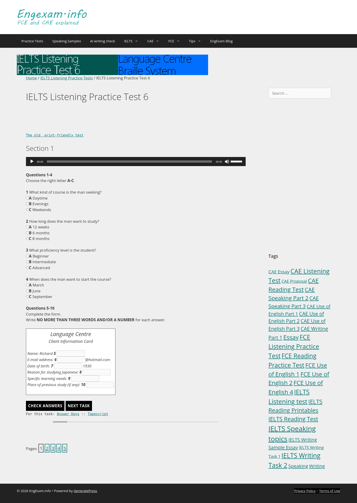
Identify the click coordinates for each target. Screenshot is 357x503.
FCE (176, 41)
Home (31, 78)
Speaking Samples (66, 41)
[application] (136, 161)
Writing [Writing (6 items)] (317, 466)
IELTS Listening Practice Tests (66, 78)
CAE (155, 41)
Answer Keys (68, 414)
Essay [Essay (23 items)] (291, 337)
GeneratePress (85, 490)
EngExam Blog (221, 41)
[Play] (32, 161)
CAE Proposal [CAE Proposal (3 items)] (294, 281)
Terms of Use (329, 490)
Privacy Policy (305, 490)
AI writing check (102, 41)
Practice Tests (32, 41)
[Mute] (227, 161)
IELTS (133, 41)
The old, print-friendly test (55, 135)
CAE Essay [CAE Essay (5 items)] (278, 272)
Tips (197, 41)
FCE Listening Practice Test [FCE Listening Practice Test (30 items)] (293, 346)
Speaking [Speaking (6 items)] (298, 466)
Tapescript (98, 414)
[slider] (129, 161)
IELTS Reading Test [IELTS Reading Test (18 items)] (293, 419)
